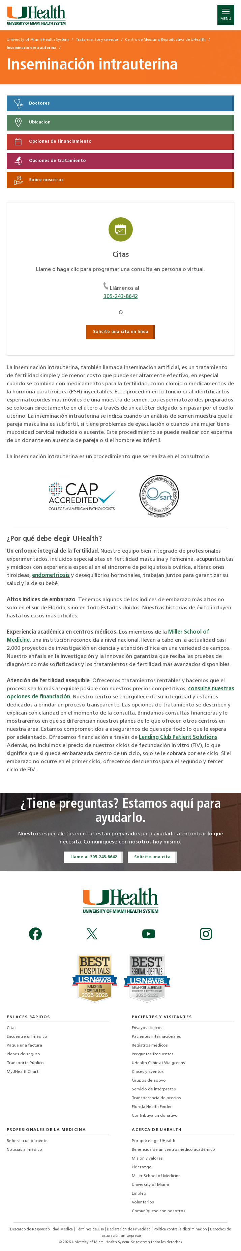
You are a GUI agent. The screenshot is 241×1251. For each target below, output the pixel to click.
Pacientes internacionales (156, 1037)
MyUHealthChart (22, 1072)
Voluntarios (143, 1202)
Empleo (139, 1194)
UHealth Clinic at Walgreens (158, 1063)
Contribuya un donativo (155, 1116)
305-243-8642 (120, 296)
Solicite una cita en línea (120, 332)
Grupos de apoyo (149, 1081)
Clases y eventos (148, 1072)
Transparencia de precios (156, 1098)
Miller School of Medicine (156, 1176)
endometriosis (51, 575)
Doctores (31, 104)
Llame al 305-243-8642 (93, 857)
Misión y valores (147, 1159)
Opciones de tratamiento (49, 161)
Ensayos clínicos (147, 1028)
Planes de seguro (23, 1054)
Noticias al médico (24, 1150)
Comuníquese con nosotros (158, 1211)
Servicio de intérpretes (154, 1089)
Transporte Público (25, 1063)
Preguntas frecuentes (153, 1054)
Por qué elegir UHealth (153, 1141)
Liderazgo (142, 1167)
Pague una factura (24, 1046)
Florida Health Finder (152, 1107)
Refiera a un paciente (27, 1141)
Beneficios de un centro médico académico (173, 1150)
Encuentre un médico (27, 1037)
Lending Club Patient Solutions (178, 737)
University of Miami (150, 1185)
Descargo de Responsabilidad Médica (42, 1229)
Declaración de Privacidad (129, 1229)
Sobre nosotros (38, 180)
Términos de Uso (90, 1229)
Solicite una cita (152, 857)
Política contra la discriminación (181, 1229)
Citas (12, 1028)
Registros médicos (150, 1046)
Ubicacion (32, 122)
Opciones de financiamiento (52, 142)
